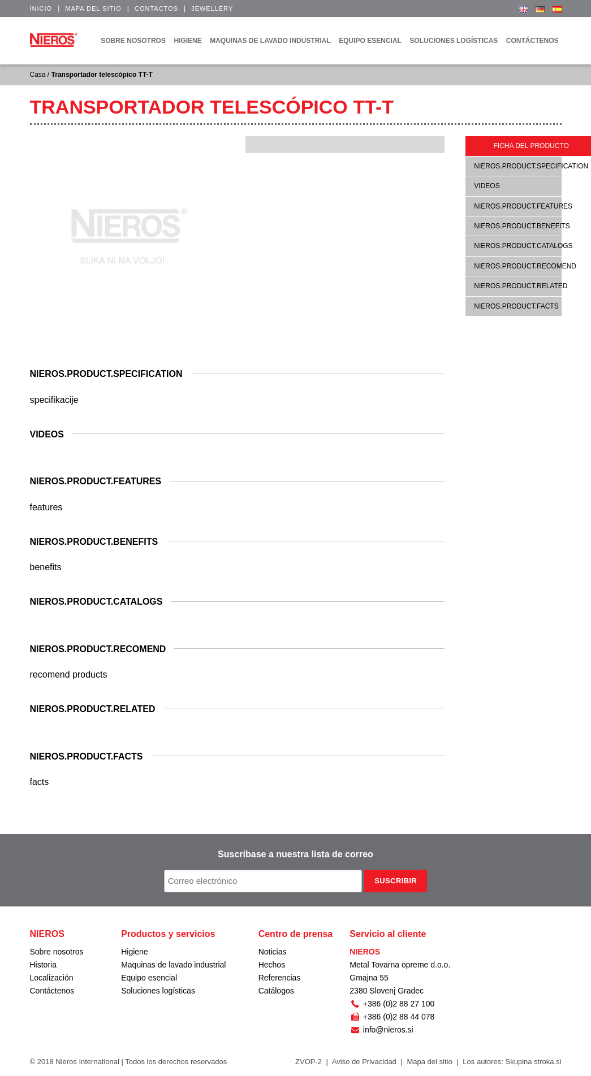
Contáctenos (52, 990)
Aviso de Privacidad (364, 1061)
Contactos (156, 8)
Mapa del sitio (93, 8)
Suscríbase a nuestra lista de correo (295, 854)
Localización (52, 977)
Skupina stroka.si (534, 1061)
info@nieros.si (381, 1029)
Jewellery (212, 8)
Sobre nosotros (57, 951)
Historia (43, 964)
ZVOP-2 (308, 1061)
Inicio (41, 8)
